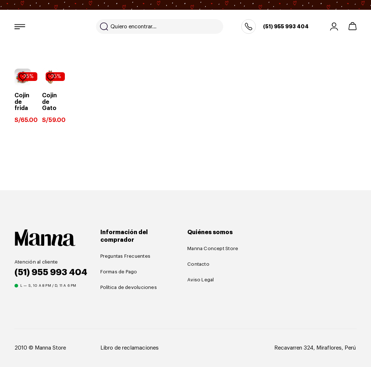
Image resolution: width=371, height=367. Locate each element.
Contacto (198, 264)
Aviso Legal (200, 279)
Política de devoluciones (128, 287)
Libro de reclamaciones (129, 348)
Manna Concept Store (212, 248)
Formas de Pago (118, 271)
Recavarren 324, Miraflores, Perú (315, 348)
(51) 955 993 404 (286, 26)
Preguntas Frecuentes (125, 256)
